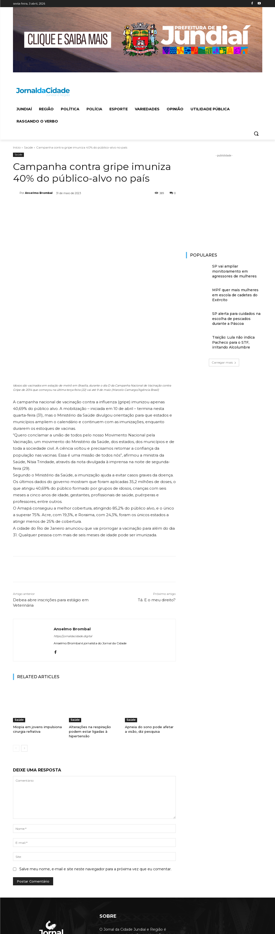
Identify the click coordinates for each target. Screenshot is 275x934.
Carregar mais (224, 362)
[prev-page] (16, 682)
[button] (256, 133)
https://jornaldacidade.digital (73, 570)
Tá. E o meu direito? (157, 534)
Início (17, 147)
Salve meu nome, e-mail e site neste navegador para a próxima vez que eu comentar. (95, 803)
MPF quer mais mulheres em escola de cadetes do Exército (235, 295)
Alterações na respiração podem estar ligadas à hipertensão (90, 665)
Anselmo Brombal (39, 193)
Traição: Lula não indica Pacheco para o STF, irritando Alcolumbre (233, 342)
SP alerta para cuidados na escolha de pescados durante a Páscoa (236, 318)
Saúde (28, 147)
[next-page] (24, 682)
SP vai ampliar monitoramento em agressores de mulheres (234, 271)
